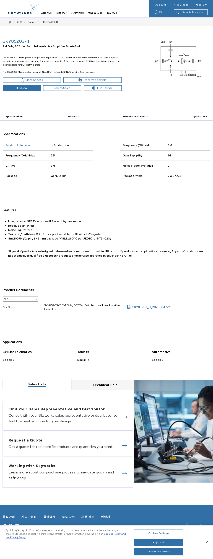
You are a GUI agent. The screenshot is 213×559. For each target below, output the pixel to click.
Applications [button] (200, 116)
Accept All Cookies (159, 551)
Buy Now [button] (21, 88)
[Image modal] (177, 59)
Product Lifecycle (18, 145)
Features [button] (73, 116)
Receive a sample (99, 80)
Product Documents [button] (135, 116)
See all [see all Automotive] (156, 360)
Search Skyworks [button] (189, 13)
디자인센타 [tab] (78, 13)
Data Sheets (39, 80)
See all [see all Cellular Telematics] (7, 360)
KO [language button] (159, 13)
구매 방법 (160, 5)
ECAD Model (102, 88)
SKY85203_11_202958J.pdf (149, 307)
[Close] (207, 542)
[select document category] (20, 299)
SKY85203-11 (50, 22)
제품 (19, 22)
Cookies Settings (158, 533)
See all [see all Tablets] (81, 360)
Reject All (158, 542)
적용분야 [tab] (62, 13)
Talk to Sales (62, 88)
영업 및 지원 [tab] (96, 13)
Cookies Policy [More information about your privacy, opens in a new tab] (112, 533)
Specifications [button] (14, 116)
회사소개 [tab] (112, 13)
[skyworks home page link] (24, 9)
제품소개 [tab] (47, 13)
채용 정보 (202, 5)
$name (32, 22)
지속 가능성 (181, 5)
